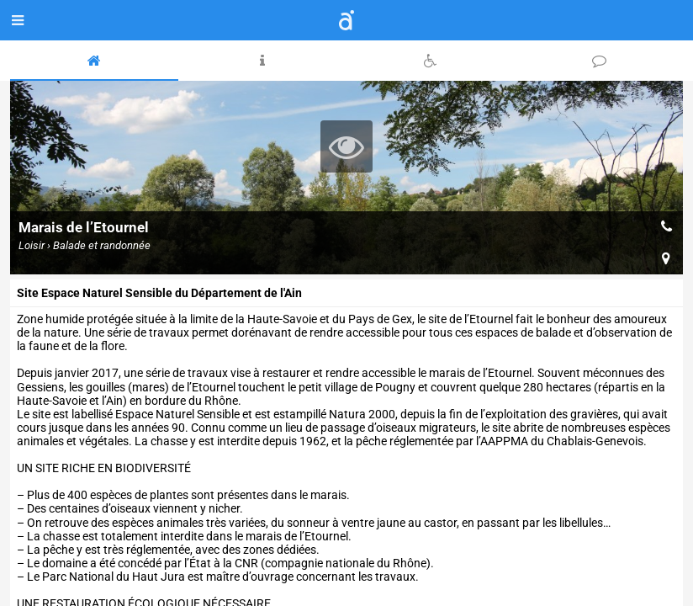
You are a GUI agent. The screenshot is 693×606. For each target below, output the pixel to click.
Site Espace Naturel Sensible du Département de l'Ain (159, 293)
